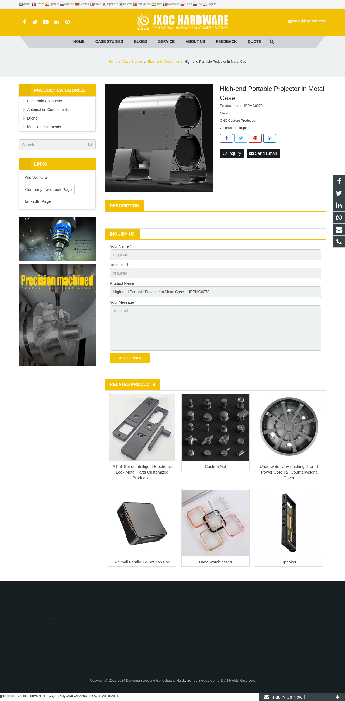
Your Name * (120, 246)
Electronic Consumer (44, 101)
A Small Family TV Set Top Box (142, 562)
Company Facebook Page (48, 189)
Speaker (288, 562)
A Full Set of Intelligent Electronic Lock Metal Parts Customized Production (142, 472)
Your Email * (120, 265)
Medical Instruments (44, 127)
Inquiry (232, 153)
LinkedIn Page (38, 201)
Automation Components (48, 109)
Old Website (36, 177)
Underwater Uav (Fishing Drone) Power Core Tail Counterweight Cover (289, 472)
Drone (32, 118)
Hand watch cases (215, 562)
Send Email (263, 153)
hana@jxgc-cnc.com (309, 21)
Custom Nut (215, 466)
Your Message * (123, 302)
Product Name (122, 283)
